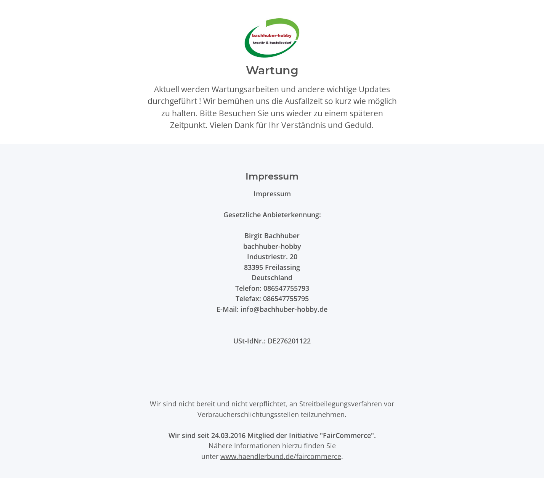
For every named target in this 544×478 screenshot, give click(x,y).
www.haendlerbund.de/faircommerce (280, 456)
